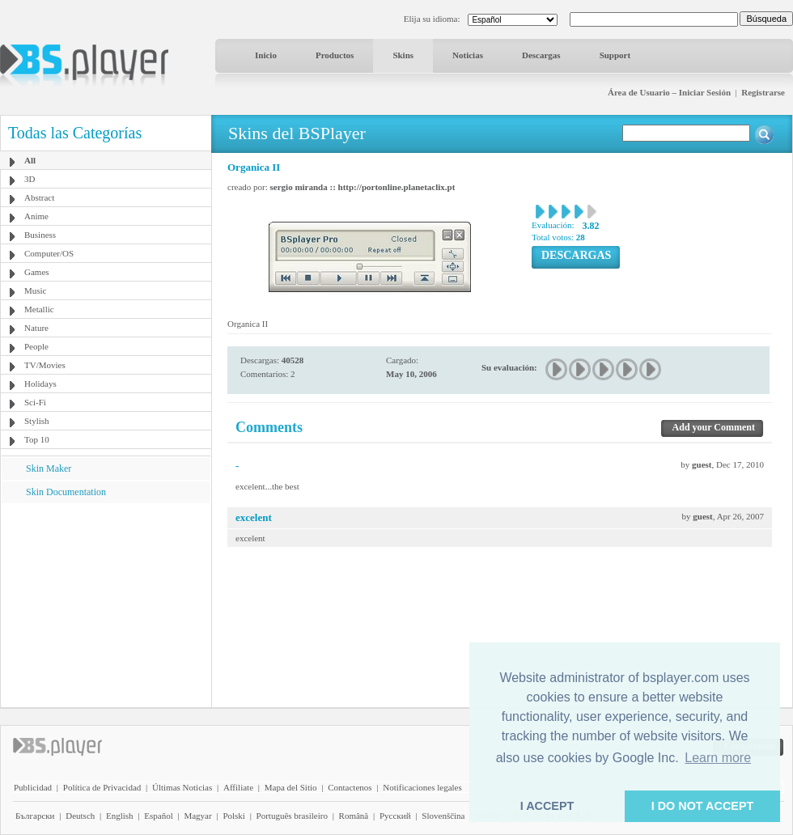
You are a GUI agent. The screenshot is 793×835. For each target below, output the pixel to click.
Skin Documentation (66, 492)
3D (29, 179)
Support (615, 55)
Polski (234, 815)
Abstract (39, 197)
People (36, 346)
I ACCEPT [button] (547, 805)
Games (36, 272)
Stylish (36, 421)
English (120, 815)
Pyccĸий (395, 815)
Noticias (467, 55)
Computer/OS (49, 253)
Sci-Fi (35, 402)
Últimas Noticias (182, 787)
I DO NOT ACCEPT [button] (702, 805)
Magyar (197, 815)
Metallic (39, 309)
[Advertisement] (106, 604)
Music (35, 290)
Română (354, 815)
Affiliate (238, 787)
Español (158, 815)
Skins (402, 55)
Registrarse (763, 92)
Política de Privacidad (102, 787)
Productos (335, 55)
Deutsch (80, 815)
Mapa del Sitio (291, 787)
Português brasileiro (292, 815)
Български (35, 815)
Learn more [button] (718, 758)
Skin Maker (48, 468)
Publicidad (33, 787)
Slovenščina (443, 815)
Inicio (266, 55)
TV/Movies (45, 365)
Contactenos (349, 787)
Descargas (541, 55)
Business (40, 234)
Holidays (40, 383)
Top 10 (36, 439)
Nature (36, 328)
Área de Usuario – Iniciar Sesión (669, 92)
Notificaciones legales (422, 787)
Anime (36, 216)
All (30, 160)
